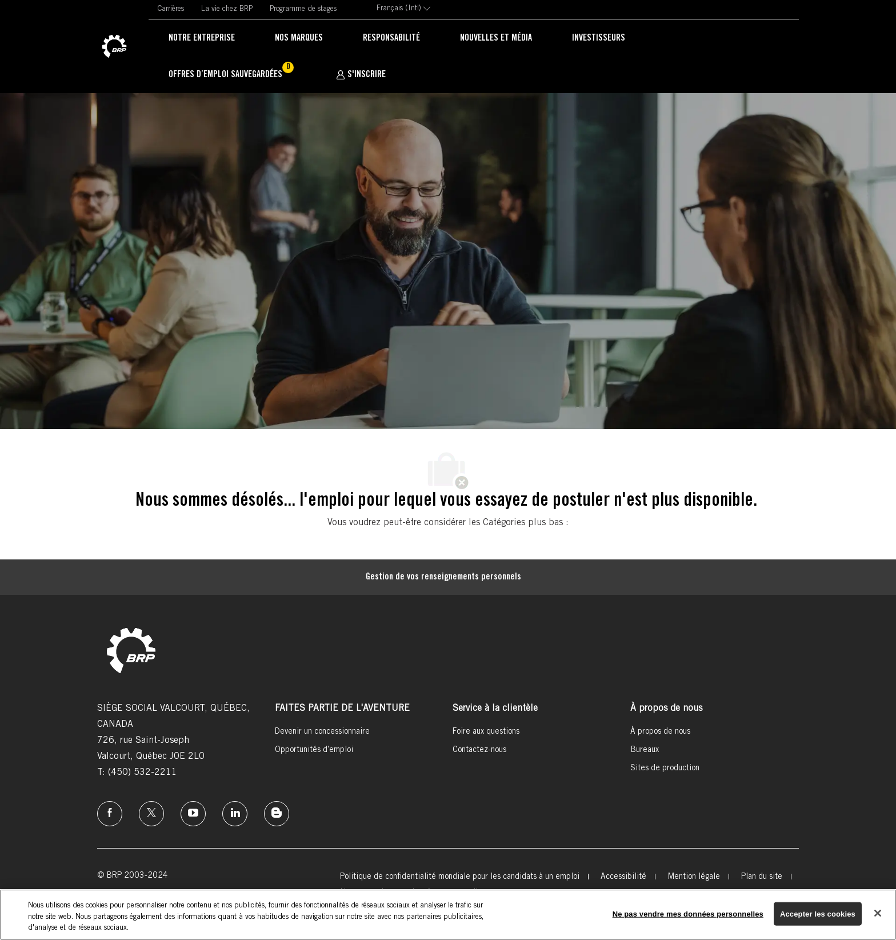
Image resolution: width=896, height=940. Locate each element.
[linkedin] (234, 813)
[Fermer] (877, 913)
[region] (448, 914)
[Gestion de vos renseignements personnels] (443, 577)
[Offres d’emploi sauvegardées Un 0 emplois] (232, 75)
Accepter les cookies (817, 913)
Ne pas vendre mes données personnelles (688, 913)
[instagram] (193, 813)
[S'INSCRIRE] (361, 74)
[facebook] (109, 813)
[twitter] (151, 813)
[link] (114, 47)
